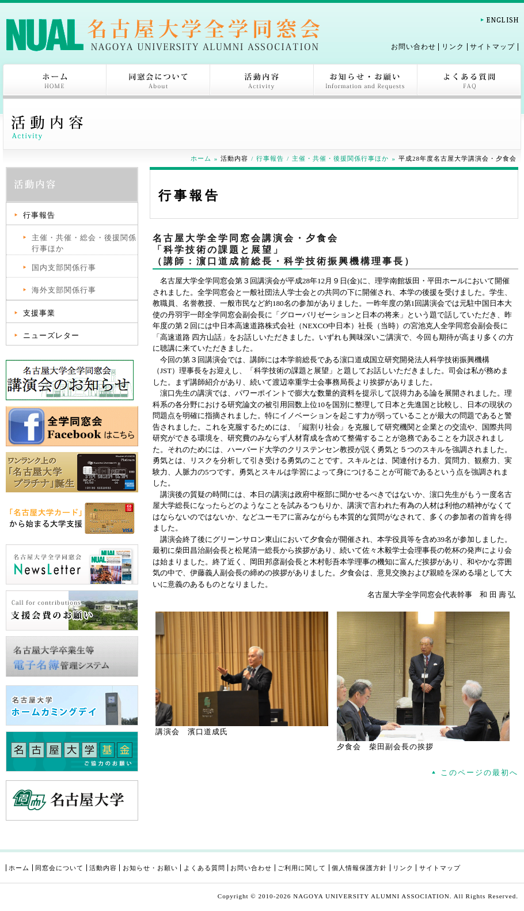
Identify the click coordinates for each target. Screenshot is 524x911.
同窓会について (158, 81)
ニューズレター (51, 335)
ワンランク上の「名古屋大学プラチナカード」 (72, 472)
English (499, 19)
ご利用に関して (302, 867)
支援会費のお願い (72, 610)
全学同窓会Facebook (72, 426)
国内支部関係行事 (64, 267)
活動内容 (262, 81)
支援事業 (39, 313)
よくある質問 (469, 81)
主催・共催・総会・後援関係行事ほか (84, 243)
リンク (453, 47)
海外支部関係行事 (64, 290)
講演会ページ (72, 380)
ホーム (55, 81)
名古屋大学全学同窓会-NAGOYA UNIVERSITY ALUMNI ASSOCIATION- (163, 34)
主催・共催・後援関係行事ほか (340, 158)
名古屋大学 (72, 800)
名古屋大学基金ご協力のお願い (72, 751)
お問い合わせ (413, 47)
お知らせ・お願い (365, 81)
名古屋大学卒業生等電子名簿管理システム (72, 656)
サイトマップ (492, 47)
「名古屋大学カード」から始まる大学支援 (72, 518)
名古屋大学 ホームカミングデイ (72, 705)
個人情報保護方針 (359, 867)
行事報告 (270, 158)
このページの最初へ (479, 772)
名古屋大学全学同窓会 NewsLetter (72, 564)
